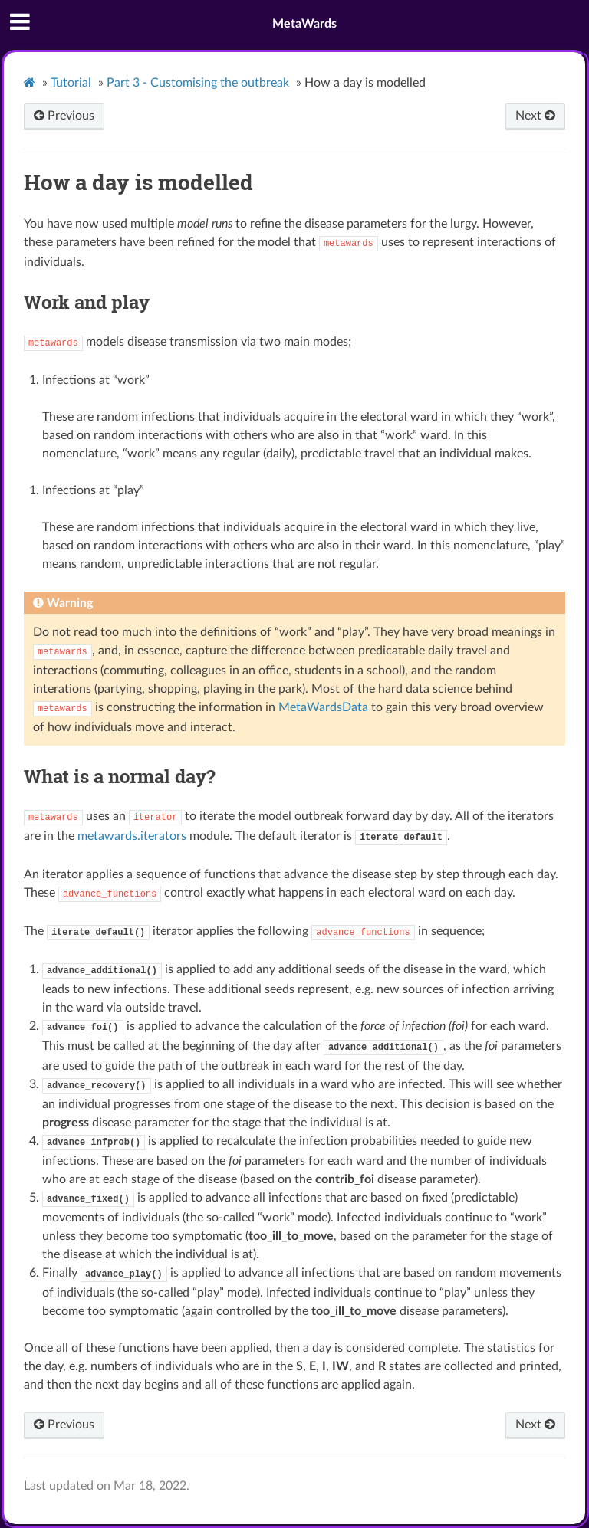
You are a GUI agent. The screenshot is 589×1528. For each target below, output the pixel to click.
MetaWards (304, 24)
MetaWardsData (323, 707)
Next (535, 116)
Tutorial (71, 83)
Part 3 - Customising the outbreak (198, 83)
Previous (64, 116)
